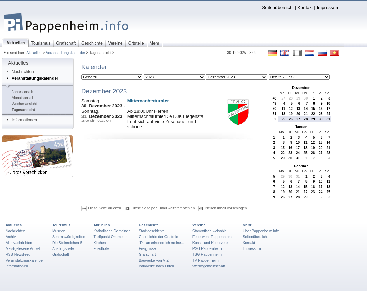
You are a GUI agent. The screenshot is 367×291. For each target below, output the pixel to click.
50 (274, 109)
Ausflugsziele (63, 248)
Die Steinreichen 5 (67, 243)
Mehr (247, 225)
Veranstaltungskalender (65, 52)
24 (328, 114)
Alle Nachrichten (19, 243)
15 (313, 109)
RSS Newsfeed (18, 254)
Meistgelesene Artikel (23, 248)
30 (306, 98)
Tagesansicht (21, 109)
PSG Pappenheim (207, 248)
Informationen (22, 120)
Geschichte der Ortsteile (158, 237)
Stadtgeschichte (152, 231)
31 (328, 119)
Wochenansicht (22, 104)
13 (298, 109)
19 (291, 114)
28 (291, 98)
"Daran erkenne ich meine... (161, 243)
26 (291, 119)
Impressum (328, 7)
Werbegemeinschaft (208, 266)
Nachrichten (20, 71)
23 (321, 114)
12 (291, 109)
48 (274, 98)
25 (283, 119)
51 (274, 114)
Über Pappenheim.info (261, 231)
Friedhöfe (101, 248)
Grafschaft (60, 254)
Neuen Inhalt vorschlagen (226, 208)
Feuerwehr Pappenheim (212, 237)
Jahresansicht (20, 92)
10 (328, 103)
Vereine (199, 225)
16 (321, 109)
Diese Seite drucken (104, 208)
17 (328, 109)
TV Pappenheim (205, 260)
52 (274, 119)
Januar (301, 127)
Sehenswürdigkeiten (68, 237)
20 (298, 114)
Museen (58, 231)
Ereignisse (147, 248)
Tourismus (61, 225)
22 (313, 114)
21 (306, 114)
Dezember (301, 88)
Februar (301, 166)
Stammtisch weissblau (210, 231)
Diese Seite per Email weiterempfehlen (163, 208)
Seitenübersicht (277, 7)
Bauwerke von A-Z (154, 260)
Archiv (11, 237)
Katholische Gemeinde (112, 231)
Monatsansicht (21, 98)
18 (283, 114)
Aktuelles (33, 52)
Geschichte (148, 225)
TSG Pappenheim (207, 254)
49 (274, 103)
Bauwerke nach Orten (156, 266)
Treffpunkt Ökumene (110, 237)
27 (283, 98)
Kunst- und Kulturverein (211, 243)
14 (306, 109)
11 (283, 109)
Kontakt (305, 7)
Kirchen (100, 243)
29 (298, 98)
